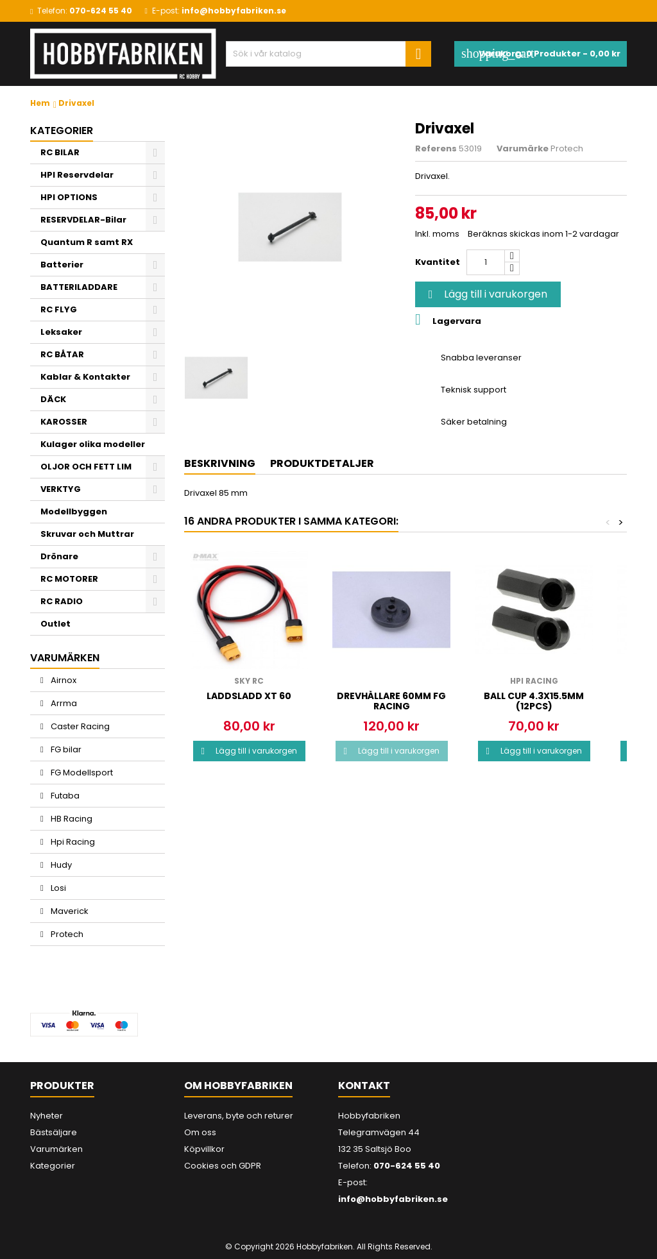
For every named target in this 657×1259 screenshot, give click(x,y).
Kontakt (364, 1085)
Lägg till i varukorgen (486, 294)
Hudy (60, 865)
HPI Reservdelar (77, 175)
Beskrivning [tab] (219, 463)
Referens (436, 149)
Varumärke (523, 149)
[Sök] (328, 54)
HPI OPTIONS (69, 197)
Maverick (69, 911)
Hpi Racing (72, 842)
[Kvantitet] (485, 262)
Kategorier (61, 130)
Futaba (64, 796)
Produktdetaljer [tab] (322, 463)
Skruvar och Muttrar (87, 534)
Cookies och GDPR (222, 1166)
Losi (57, 888)
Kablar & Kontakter (85, 377)
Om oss (200, 1132)
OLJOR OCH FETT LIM (86, 467)
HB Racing (70, 819)
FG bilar (65, 749)
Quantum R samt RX (86, 242)
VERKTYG (60, 489)
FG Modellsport (81, 772)
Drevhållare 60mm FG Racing (391, 701)
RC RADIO (61, 601)
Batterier (61, 264)
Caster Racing (79, 726)
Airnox (62, 680)
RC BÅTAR (62, 354)
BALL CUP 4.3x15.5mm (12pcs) (534, 701)
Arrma (63, 703)
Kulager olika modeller (92, 444)
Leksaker (61, 332)
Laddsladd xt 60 (249, 695)
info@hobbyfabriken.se (234, 10)
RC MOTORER (69, 579)
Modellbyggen (73, 511)
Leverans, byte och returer (238, 1116)
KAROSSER (63, 422)
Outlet (55, 624)
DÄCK (53, 399)
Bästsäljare (53, 1132)
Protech (66, 934)
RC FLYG (58, 309)
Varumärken (56, 1149)
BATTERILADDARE (78, 287)
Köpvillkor (204, 1149)
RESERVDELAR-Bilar (83, 220)
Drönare (59, 556)
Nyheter (46, 1116)
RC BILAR (60, 152)
